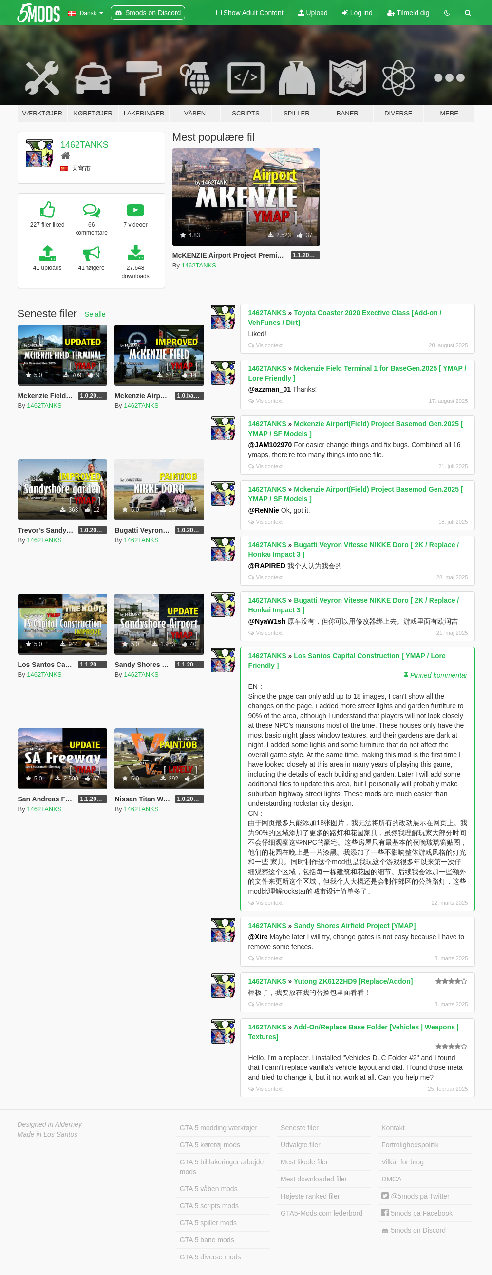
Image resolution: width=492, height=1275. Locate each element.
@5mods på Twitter (415, 1196)
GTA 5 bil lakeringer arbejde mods (222, 1167)
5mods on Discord (413, 1230)
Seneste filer (300, 1128)
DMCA (391, 1179)
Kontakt (392, 1128)
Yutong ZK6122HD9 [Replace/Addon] (353, 981)
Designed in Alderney (50, 1124)
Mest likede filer (304, 1162)
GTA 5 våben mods (209, 1189)
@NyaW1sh (266, 621)
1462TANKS (84, 145)
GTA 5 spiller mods (208, 1223)
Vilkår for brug (402, 1162)
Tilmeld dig (408, 13)
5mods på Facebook (417, 1213)
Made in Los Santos (48, 1134)
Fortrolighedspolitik (410, 1145)
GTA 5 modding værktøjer (218, 1128)
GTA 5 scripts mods (209, 1206)
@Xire (257, 937)
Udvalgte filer (301, 1145)
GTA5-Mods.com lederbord (321, 1213)
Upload (313, 13)
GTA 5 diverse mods (210, 1257)
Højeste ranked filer (310, 1196)
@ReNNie (263, 510)
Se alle (95, 314)
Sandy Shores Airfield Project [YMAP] (355, 926)
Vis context (265, 345)
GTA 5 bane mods (207, 1240)
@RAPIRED (266, 566)
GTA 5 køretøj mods (210, 1145)
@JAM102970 (270, 445)
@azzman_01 (269, 389)
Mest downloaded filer (314, 1179)
